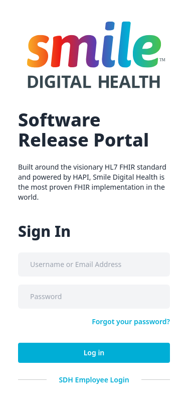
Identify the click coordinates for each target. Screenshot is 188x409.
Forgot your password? (131, 321)
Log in (94, 352)
